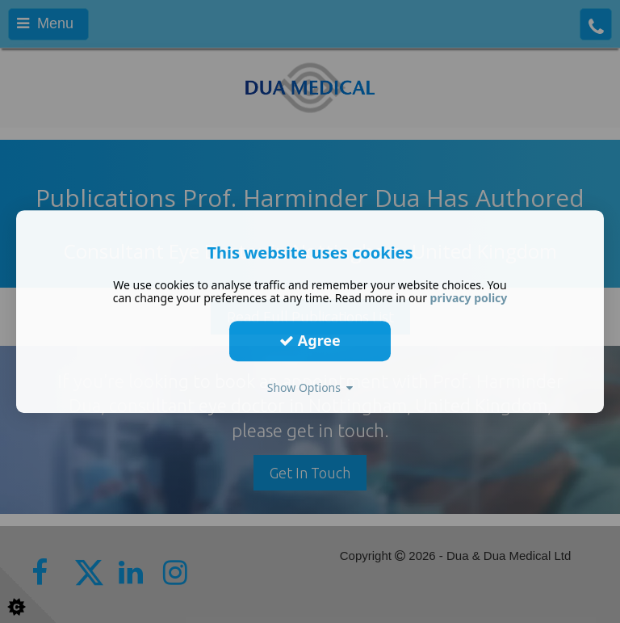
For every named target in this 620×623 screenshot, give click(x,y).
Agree (310, 340)
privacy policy (469, 297)
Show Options (310, 387)
